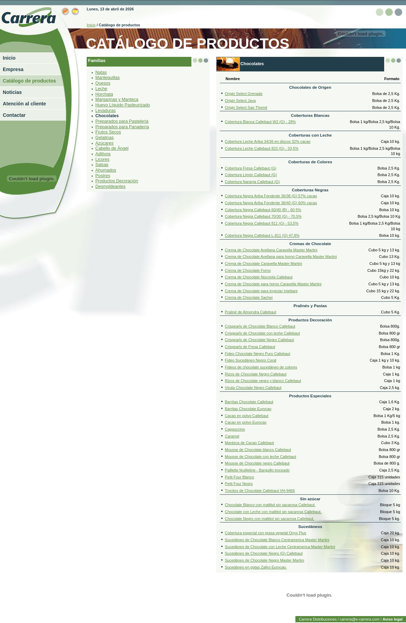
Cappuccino (235, 429)
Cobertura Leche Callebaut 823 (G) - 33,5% (262, 148)
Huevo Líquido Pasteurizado (122, 104)
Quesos (102, 82)
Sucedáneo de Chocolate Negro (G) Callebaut (264, 553)
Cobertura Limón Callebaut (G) (251, 174)
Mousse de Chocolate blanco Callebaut (258, 449)
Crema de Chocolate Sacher (249, 297)
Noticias (12, 92)
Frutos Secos (108, 131)
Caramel (232, 436)
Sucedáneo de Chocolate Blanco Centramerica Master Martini (277, 539)
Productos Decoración (116, 180)
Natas (101, 72)
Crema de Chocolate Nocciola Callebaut (259, 277)
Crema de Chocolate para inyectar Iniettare (261, 290)
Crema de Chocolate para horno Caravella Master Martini (273, 284)
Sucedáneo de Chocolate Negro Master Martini (264, 560)
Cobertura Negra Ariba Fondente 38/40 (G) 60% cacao (271, 202)
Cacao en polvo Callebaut (247, 415)
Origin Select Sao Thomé (246, 107)
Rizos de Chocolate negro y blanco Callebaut (263, 381)
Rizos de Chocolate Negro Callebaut (255, 374)
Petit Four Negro (239, 484)
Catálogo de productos (29, 81)
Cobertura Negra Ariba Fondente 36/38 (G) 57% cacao (271, 195)
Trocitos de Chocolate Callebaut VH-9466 (260, 490)
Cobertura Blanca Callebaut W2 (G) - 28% (260, 121)
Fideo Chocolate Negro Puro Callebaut (257, 353)
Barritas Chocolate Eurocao (248, 408)
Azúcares (104, 142)
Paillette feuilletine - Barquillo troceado (257, 470)
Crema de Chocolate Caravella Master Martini (263, 263)
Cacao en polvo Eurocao (246, 422)
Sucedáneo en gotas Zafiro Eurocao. (256, 567)
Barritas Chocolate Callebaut (249, 402)
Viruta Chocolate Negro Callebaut (253, 387)
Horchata (104, 94)
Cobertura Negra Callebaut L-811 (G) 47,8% (262, 235)
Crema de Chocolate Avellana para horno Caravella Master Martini (281, 256)
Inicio (9, 58)
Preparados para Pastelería (121, 121)
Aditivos (103, 153)
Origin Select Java (240, 100)
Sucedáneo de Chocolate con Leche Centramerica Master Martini (280, 546)
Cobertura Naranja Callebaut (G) (252, 181)
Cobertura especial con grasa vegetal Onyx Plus (265, 532)
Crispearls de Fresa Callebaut (250, 346)
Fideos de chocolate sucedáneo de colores (261, 367)
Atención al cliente (24, 103)
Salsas (102, 164)
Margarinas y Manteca (116, 99)
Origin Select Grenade (244, 93)
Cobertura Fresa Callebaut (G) (250, 168)
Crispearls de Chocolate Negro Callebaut (259, 340)
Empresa (13, 69)
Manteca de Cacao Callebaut (249, 443)
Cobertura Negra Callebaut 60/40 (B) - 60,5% (263, 209)
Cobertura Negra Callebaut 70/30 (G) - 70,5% (263, 216)
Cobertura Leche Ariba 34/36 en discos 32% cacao (268, 141)
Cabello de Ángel (111, 148)
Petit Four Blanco (239, 477)
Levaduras (105, 110)
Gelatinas (104, 137)
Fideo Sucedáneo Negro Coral (250, 360)
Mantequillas (107, 77)
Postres (102, 175)
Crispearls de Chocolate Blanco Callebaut (260, 326)
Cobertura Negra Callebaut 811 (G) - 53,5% (262, 223)
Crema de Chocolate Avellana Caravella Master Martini (271, 250)
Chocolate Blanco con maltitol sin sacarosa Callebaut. (270, 505)
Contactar (14, 115)
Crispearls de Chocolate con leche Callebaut (262, 333)
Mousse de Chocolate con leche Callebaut (260, 456)
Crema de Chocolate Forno (248, 270)
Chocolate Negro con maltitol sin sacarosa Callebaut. (269, 518)
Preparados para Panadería (122, 126)
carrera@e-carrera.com (359, 619)
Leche (101, 88)
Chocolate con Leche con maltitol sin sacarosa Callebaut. (273, 511)
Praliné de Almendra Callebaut (250, 312)
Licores (102, 159)
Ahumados (105, 169)
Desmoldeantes (110, 186)
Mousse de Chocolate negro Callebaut (257, 463)
